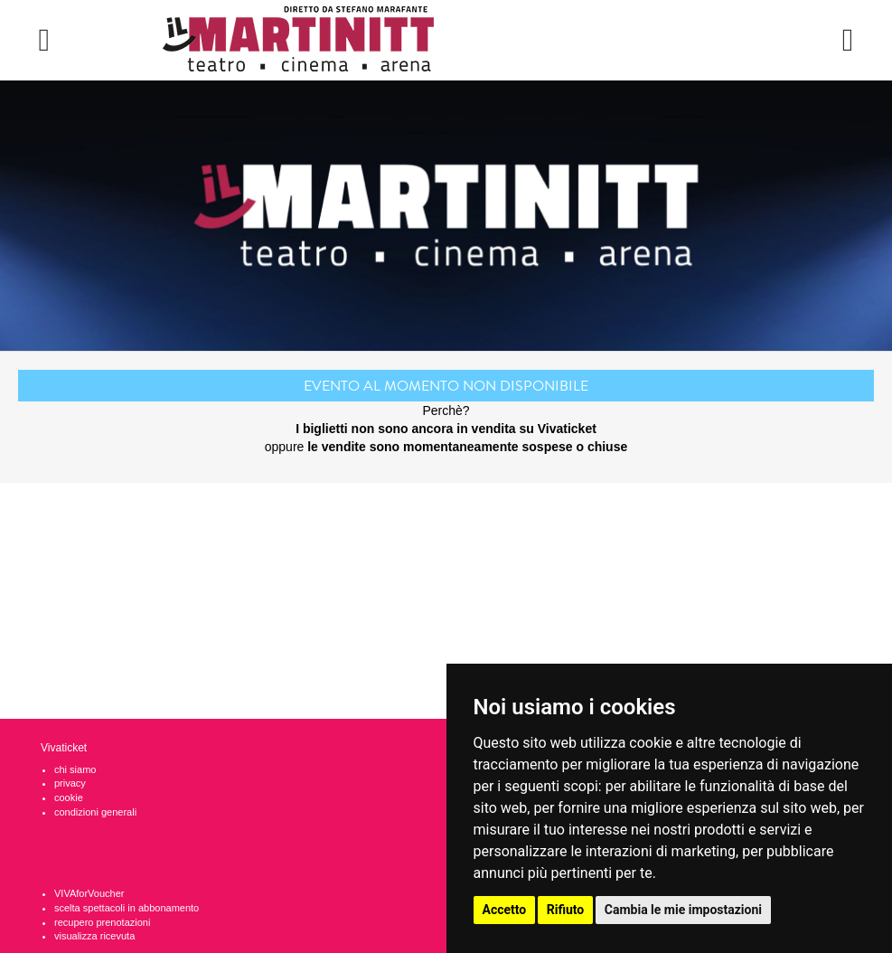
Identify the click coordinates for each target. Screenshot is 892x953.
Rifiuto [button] (566, 909)
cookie (68, 797)
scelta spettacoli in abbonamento (126, 907)
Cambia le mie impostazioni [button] (683, 909)
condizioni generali (95, 812)
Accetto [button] (505, 909)
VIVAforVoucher (89, 893)
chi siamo (75, 769)
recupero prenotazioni (102, 922)
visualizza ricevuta (94, 935)
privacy (70, 783)
